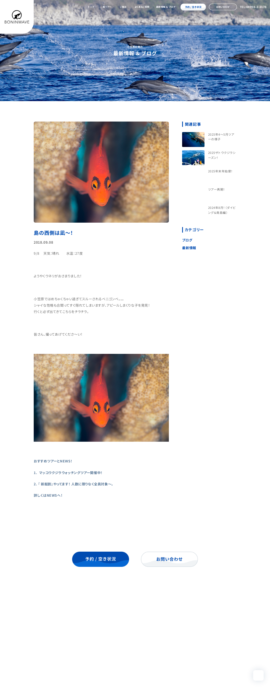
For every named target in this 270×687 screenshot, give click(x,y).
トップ (91, 6)
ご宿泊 (123, 6)
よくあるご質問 (142, 6)
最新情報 (189, 247)
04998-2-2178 (53, 654)
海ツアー (107, 6)
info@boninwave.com (63, 661)
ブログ (187, 240)
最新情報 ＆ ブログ (165, 6)
